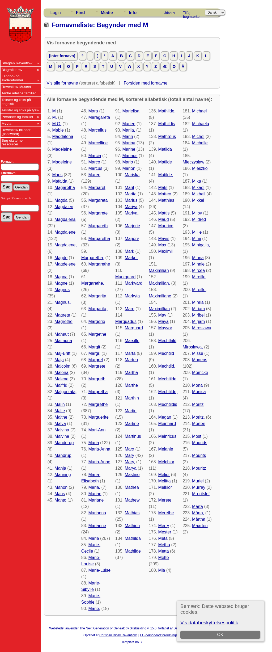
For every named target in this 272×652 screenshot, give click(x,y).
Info (133, 12)
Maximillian (159, 308)
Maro (129, 308)
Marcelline (98, 143)
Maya (163, 321)
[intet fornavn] (62, 56)
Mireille (199, 277)
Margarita (97, 296)
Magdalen (63, 206)
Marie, (94, 608)
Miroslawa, (192, 347)
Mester (164, 532)
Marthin (132, 398)
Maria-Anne (99, 462)
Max (162, 245)
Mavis (163, 238)
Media (6, 123)
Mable (58, 130)
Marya (130, 468)
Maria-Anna (99, 449)
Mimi (196, 238)
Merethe (166, 513)
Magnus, (62, 302)
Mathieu (132, 525)
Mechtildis (167, 404)
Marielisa (130, 111)
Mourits (199, 455)
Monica (199, 391)
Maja (59, 359)
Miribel (198, 315)
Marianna (97, 513)
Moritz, (198, 417)
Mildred (199, 219)
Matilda (165, 149)
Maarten (200, 525)
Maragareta (99, 117)
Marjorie (132, 226)
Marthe (131, 385)
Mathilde (133, 551)
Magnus (62, 289)
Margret (95, 359)
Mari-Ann (97, 430)
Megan (164, 417)
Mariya (131, 206)
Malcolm (62, 366)
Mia (161, 570)
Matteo (164, 194)
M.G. (56, 123)
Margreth (96, 379)
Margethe (97, 334)
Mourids (199, 442)
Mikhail (198, 194)
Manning (62, 474)
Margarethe (99, 264)
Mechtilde (167, 379)
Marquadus (126, 321)
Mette (163, 557)
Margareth (98, 226)
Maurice (165, 226)
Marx (129, 449)
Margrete (96, 366)
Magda (60, 200)
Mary (129, 455)
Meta (163, 538)
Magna (60, 277)
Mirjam (198, 321)
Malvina (61, 430)
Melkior (165, 487)
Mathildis (166, 123)
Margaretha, (92, 257)
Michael (199, 111)
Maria (93, 442)
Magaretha (64, 187)
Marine (128, 149)
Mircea (198, 270)
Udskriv (169, 13)
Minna (198, 257)
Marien (128, 123)
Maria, (94, 487)
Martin (130, 411)
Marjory (132, 238)
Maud (163, 219)
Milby (197, 213)
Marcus (95, 168)
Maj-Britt (62, 353)
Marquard (134, 328)
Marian (94, 493)
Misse (197, 353)
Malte (59, 411)
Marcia (94, 155)
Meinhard (167, 423)
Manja (60, 468)
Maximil (165, 251)
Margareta (98, 200)
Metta (163, 551)
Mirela (198, 302)
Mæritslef (201, 493)
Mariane (96, 500)
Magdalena (64, 219)
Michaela (200, 123)
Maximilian (159, 270)
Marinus (130, 155)
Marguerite (98, 417)
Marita (130, 194)
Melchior (166, 462)
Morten (198, 423)
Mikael (198, 187)
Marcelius (97, 130)
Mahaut (61, 334)
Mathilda (133, 538)
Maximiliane (160, 296)
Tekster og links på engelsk (16, 102)
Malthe (60, 417)
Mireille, (199, 289)
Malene (61, 379)
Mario (127, 162)
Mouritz (199, 468)
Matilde (165, 162)
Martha (131, 372)
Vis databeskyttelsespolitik (209, 622)
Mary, (130, 462)
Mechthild (167, 340)
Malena (61, 372)
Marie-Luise (99, 570)
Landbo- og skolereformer (12, 78)
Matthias (166, 200)
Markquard (125, 277)
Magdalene (64, 232)
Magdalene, (65, 245)
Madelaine (62, 149)
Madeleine (62, 162)
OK (220, 634)
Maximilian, (159, 283)
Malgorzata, (65, 391)
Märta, (198, 513)
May (162, 315)
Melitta (164, 481)
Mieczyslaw (193, 162)
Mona (197, 385)
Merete (165, 500)
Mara (93, 111)
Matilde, (165, 175)
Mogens (199, 359)
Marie (93, 538)
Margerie (96, 321)
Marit (129, 187)
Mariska (132, 175)
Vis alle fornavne (62, 83)
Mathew (132, 500)
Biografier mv (12, 70)
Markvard (133, 283)
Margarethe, (92, 283)
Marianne (97, 525)
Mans (59, 493)
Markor (131, 257)
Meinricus (167, 436)
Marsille (132, 340)
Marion (128, 168)
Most (196, 436)
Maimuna (63, 340)
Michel (198, 136)
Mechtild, (166, 366)
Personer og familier (17, 117)
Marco (94, 162)
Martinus (133, 436)
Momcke (200, 372)
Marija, (128, 130)
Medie (107, 12)
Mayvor (165, 328)
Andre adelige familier (19, 93)
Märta (197, 506)
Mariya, (131, 213)
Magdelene (64, 264)
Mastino (132, 474)
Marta (130, 353)
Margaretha (99, 238)
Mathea (132, 487)
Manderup (64, 442)
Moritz (198, 404)
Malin (59, 404)
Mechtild (166, 353)
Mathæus (167, 136)
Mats (163, 187)
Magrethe (63, 321)
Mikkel (198, 200)
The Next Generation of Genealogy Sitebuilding (112, 628)
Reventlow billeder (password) (16, 132)
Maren (94, 175)
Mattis (164, 213)
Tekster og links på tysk (20, 110)
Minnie (198, 264)
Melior (164, 474)
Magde (60, 257)
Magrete (62, 315)
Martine (132, 423)
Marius (131, 200)
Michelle (200, 143)
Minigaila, (201, 245)
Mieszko (200, 168)
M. (54, 117)
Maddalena (62, 136)
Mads (57, 175)
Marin (127, 136)
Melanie (165, 449)
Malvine (61, 436)
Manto (60, 500)
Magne (60, 283)
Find (80, 12)
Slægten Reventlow (17, 63)
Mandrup (62, 455)
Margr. (94, 353)
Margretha (98, 391)
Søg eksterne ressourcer (12, 142)
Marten (131, 359)
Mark (129, 251)
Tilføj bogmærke (191, 13)
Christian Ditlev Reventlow (118, 635)
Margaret (96, 187)
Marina (128, 143)
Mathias (132, 513)
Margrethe (98, 404)
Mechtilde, (168, 391)
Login (55, 12)
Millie (197, 232)
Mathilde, (167, 111)
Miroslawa (201, 328)
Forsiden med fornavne (146, 83)
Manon (60, 487)
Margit (94, 347)
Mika (196, 181)
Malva (60, 423)
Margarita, (98, 308)
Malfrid (60, 385)
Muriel (198, 481)
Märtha (198, 519)
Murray (198, 487)
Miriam (198, 308)
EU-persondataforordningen (159, 635)
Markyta (132, 296)
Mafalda (59, 181)
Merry (163, 525)
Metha (164, 544)
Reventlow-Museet (16, 87)
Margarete (98, 213)
